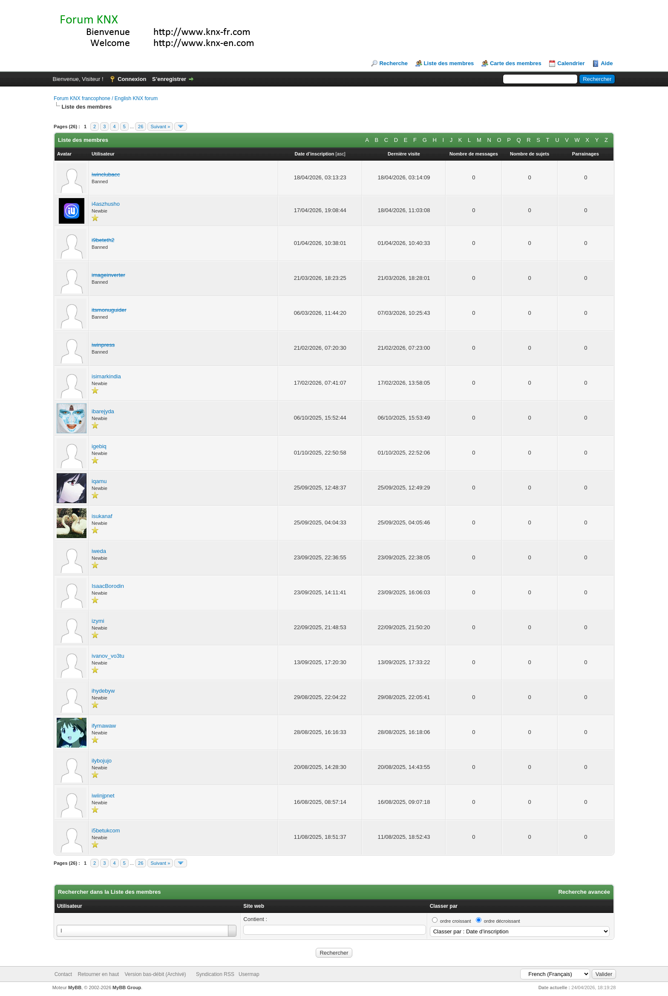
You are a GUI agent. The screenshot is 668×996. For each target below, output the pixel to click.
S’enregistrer (169, 79)
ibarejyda (103, 411)
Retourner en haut (98, 974)
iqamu (99, 481)
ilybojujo (102, 760)
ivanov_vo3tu (108, 656)
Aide (607, 63)
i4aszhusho (106, 204)
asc (340, 153)
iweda (99, 551)
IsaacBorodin (108, 586)
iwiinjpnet (103, 795)
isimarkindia (106, 376)
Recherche (393, 63)
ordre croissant (455, 921)
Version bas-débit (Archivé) (155, 974)
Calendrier (570, 63)
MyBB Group (126, 987)
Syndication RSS (215, 974)
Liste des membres (449, 63)
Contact (63, 974)
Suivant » (160, 126)
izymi (98, 621)
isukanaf (102, 516)
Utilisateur (69, 906)
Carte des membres (515, 63)
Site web (253, 906)
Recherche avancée (584, 892)
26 (140, 126)
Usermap (249, 974)
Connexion (132, 79)
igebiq (99, 446)
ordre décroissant (502, 921)
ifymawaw (104, 726)
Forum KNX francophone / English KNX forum (106, 98)
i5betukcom (106, 830)
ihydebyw (103, 691)
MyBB (74, 987)
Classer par (444, 906)
